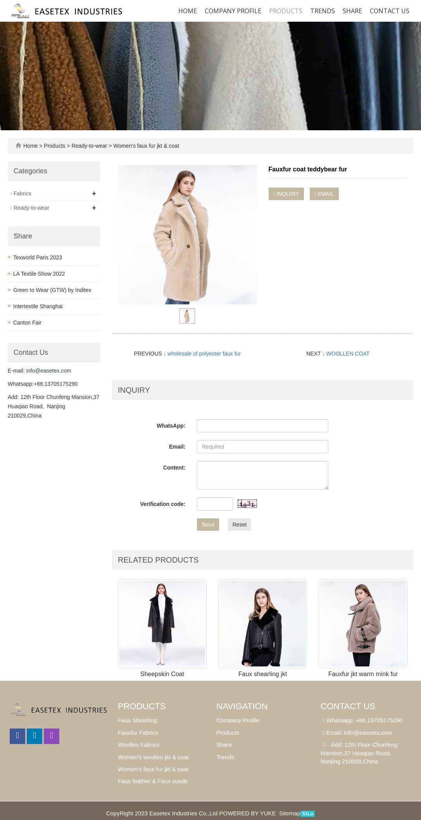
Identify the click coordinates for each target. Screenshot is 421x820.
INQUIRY (286, 194)
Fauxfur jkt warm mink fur (363, 674)
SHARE (352, 11)
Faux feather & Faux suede (153, 781)
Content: (174, 467)
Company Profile (233, 11)
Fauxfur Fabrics (138, 732)
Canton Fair (27, 322)
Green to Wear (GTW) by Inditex (52, 290)
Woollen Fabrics (138, 744)
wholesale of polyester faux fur (204, 353)
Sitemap (289, 813)
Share (224, 744)
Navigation (241, 706)
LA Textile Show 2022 (39, 274)
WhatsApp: (171, 426)
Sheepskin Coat (162, 674)
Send (208, 524)
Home (187, 11)
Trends (322, 11)
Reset (240, 524)
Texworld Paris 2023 (37, 257)
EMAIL (324, 194)
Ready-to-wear (89, 146)
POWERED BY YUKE (248, 813)
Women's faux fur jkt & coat (145, 146)
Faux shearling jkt (262, 674)
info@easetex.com (48, 371)
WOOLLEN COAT (348, 353)
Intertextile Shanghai (38, 306)
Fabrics (22, 193)
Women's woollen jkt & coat (153, 757)
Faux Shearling (137, 720)
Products (285, 11)
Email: (177, 447)
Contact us (389, 11)
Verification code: (163, 504)
